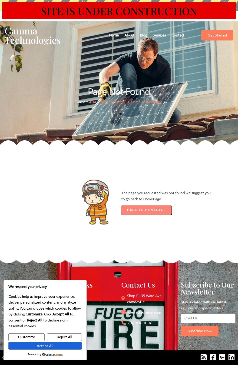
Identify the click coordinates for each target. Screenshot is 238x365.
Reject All (64, 337)
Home (80, 102)
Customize (26, 337)
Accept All (45, 346)
